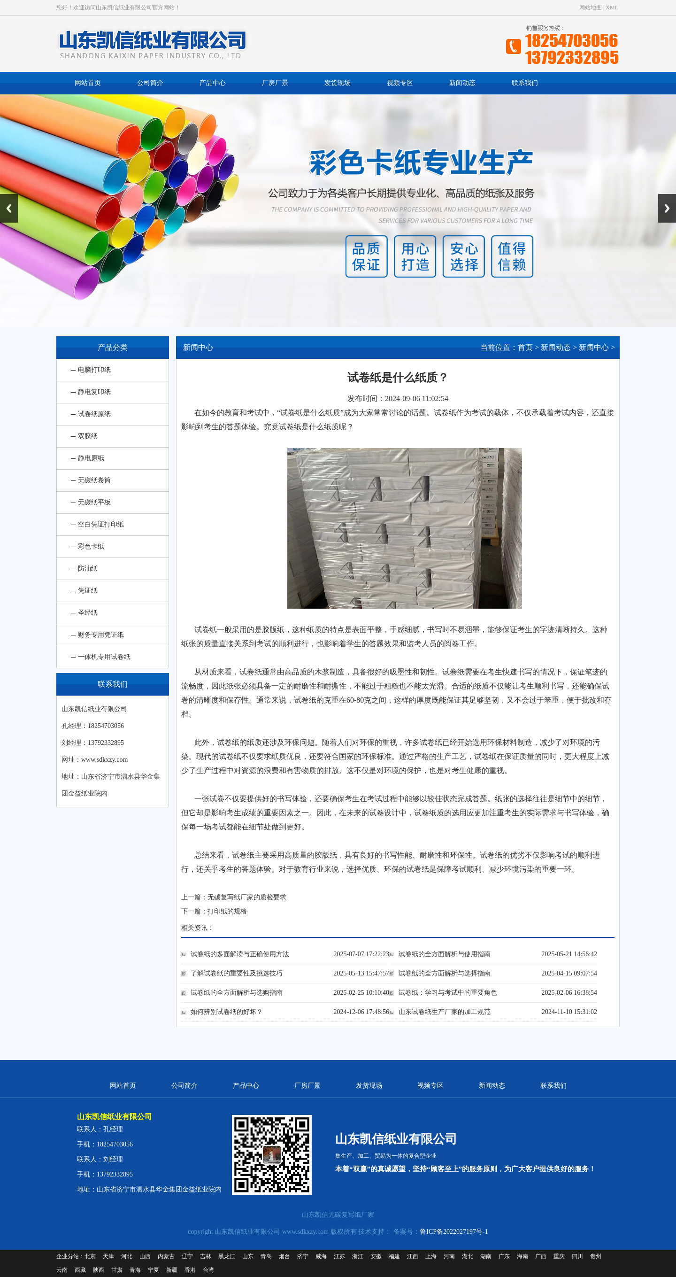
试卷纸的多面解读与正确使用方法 (240, 954)
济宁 (302, 1256)
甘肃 (117, 1270)
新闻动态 (462, 82)
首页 (525, 347)
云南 (62, 1270)
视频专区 (400, 82)
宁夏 (153, 1270)
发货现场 (337, 82)
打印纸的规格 (227, 911)
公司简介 (150, 82)
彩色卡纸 (91, 546)
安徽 (376, 1256)
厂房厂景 (275, 82)
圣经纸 (88, 612)
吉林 (205, 1256)
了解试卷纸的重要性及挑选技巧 (237, 973)
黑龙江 (226, 1256)
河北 (126, 1256)
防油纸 (88, 568)
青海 (135, 1270)
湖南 (486, 1256)
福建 (394, 1256)
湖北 (467, 1256)
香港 (190, 1270)
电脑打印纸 (94, 369)
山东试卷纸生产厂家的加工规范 (445, 1011)
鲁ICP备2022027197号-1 (454, 1231)
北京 (90, 1256)
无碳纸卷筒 (94, 480)
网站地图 (590, 7)
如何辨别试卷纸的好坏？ (227, 1011)
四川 (577, 1256)
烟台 (284, 1256)
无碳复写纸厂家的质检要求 (246, 897)
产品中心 (213, 82)
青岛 (266, 1256)
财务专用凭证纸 (101, 634)
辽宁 (187, 1256)
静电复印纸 (94, 391)
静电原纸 (91, 458)
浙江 (357, 1256)
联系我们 (525, 82)
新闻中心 (594, 347)
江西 (412, 1256)
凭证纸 (88, 590)
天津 (108, 1256)
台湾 (208, 1270)
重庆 (559, 1256)
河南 (449, 1256)
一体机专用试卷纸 (104, 656)
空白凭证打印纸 (101, 524)
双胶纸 (88, 436)
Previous (9, 208)
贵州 (595, 1256)
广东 (504, 1256)
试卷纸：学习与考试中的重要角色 (448, 992)
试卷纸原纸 (94, 414)
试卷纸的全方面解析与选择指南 (445, 973)
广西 (540, 1256)
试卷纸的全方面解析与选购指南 (237, 992)
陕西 (98, 1270)
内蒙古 (166, 1256)
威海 (321, 1256)
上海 (431, 1256)
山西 (145, 1256)
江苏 (339, 1256)
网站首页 (88, 82)
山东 (248, 1256)
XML (612, 7)
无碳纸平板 (94, 502)
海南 (522, 1256)
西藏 (80, 1270)
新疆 (171, 1270)
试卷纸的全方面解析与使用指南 (445, 954)
